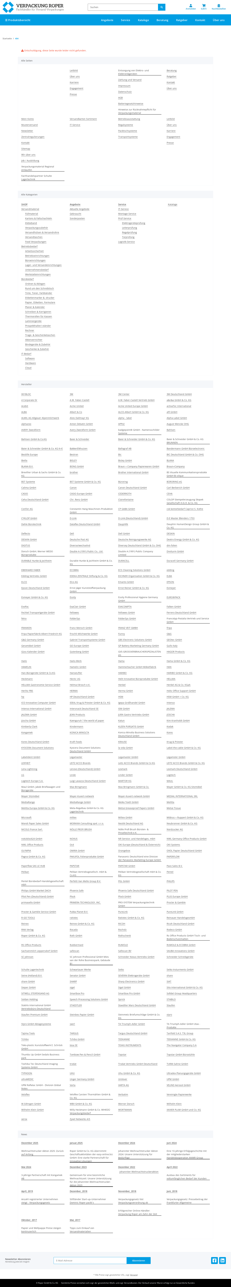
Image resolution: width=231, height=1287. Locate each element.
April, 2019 (27, 1191)
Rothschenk (124, 935)
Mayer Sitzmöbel (30, 796)
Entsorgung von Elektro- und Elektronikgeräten (133, 72)
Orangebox (124, 850)
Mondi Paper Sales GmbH (35, 823)
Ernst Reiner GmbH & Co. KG (133, 587)
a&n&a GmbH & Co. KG (179, 400)
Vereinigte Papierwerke (179, 1094)
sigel (72, 987)
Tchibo (25, 1039)
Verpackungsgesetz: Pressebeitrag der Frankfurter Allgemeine (187, 1201)
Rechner (29, 330)
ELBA (169, 576)
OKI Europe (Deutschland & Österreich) (139, 844)
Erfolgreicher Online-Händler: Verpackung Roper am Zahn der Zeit (137, 1212)
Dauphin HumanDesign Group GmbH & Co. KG (188, 526)
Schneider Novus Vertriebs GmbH (136, 956)
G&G (169, 633)
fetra (23, 618)
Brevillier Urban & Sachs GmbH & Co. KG (41, 474)
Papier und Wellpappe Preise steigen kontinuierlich (41, 1229)
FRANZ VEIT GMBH (128, 627)
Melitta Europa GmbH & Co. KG (38, 808)
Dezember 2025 (29, 1142)
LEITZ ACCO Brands (80, 763)
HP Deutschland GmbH (82, 696)
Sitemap (25, 148)
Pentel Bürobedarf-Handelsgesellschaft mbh (42, 883)
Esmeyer (171, 587)
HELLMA (171, 678)
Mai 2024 (26, 1167)
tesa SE (73, 1045)
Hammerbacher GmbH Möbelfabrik (137, 666)
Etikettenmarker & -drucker (39, 297)
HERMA (74, 690)
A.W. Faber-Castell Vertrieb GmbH (136, 400)
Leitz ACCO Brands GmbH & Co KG (136, 763)
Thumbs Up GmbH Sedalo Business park (40, 1056)
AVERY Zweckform (30, 429)
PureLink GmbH (175, 911)
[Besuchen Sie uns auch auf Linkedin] (222, 1260)
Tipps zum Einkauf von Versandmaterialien (82, 1229)
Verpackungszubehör (36, 227)
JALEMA (171, 708)
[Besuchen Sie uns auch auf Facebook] (214, 1260)
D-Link (73, 518)
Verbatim (123, 1094)
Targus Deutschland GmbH (132, 1033)
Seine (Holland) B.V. (31, 975)
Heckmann (27, 678)
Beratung (172, 70)
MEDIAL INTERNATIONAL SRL (182, 796)
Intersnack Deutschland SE (84, 708)
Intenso (171, 702)
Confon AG (27, 508)
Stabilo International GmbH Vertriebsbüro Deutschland (36, 1007)
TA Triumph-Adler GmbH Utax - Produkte (183, 1025)
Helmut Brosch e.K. (80, 684)
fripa (169, 627)
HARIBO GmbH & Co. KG (179, 672)
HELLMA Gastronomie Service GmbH (40, 684)
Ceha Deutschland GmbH (34, 499)
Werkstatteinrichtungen (38, 274)
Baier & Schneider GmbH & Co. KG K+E (42, 448)
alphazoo (26, 423)
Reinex (25, 923)
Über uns (219, 20)
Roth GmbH (76, 935)
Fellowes (74, 612)
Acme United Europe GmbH (133, 406)
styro (169, 1014)
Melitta (170, 802)
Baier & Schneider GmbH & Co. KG (136, 439)
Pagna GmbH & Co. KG (33, 856)
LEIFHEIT (25, 763)
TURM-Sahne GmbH (177, 1063)
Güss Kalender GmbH (32, 651)
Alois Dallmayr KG (79, 417)
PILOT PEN (172, 890)
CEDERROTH (124, 493)
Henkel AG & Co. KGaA (178, 684)
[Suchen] (123, 7)
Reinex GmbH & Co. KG (82, 923)
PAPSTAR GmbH (126, 865)
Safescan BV (124, 950)
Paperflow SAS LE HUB (33, 865)
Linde (73, 774)
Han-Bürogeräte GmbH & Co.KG (38, 672)
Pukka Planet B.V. (79, 911)
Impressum (124, 85)
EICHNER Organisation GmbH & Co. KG (139, 576)
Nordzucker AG (175, 829)
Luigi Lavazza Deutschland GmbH (88, 780)
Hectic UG (75, 678)
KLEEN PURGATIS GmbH (131, 726)
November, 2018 (127, 1191)
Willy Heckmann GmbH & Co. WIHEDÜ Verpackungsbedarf (90, 1111)
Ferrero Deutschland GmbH (181, 612)
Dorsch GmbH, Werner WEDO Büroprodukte (37, 553)
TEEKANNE (124, 1039)
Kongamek (27, 732)
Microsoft (26, 817)
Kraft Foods (76, 741)
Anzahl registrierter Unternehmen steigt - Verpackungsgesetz (39, 1201)
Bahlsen (171, 429)
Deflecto (25, 533)
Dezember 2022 (126, 1167)
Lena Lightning (29, 768)
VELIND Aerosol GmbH (178, 1085)
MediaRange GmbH (80, 802)
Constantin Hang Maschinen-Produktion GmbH (91, 510)
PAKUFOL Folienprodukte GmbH (87, 856)
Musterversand (29, 124)
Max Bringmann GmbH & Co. (133, 786)
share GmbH (28, 981)
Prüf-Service (124, 218)
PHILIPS (171, 881)
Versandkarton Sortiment (83, 118)
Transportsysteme (128, 136)
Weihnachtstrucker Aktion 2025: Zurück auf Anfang (42, 1152)
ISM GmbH (124, 708)
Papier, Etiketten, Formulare (40, 302)
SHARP (73, 981)
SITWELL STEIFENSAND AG (35, 993)
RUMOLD (123, 944)
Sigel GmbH (124, 987)
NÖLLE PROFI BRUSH (81, 829)
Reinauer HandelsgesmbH (181, 917)
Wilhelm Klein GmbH (32, 1109)
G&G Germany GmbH (32, 639)
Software (30, 358)
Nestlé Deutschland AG (130, 823)
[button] (190, 7)
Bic (119, 454)
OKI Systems (173, 844)
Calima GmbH (28, 487)
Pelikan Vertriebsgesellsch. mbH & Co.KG (88, 873)
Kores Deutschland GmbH (35, 741)
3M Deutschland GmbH (179, 394)
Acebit (24, 406)
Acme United (77, 406)
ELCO (24, 581)
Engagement (76, 88)
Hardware (30, 363)
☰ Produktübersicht (17, 20)
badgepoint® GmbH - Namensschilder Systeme (139, 431)
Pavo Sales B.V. (175, 865)
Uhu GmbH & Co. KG (129, 1073)
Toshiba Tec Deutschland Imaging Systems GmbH (39, 1065)
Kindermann (76, 726)
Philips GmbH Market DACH (36, 890)
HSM (120, 696)
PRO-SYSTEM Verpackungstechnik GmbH (136, 904)
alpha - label (125, 417)
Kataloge (172, 204)
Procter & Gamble (176, 902)
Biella (24, 460)
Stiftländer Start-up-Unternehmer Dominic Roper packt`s (88, 1201)
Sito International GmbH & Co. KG (185, 987)
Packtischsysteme (127, 130)
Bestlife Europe (29, 454)
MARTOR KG (124, 780)
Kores (170, 732)
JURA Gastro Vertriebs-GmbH (133, 714)
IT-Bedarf (26, 353)
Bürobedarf (27, 279)
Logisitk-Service (126, 241)
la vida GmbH (125, 747)
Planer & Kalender (35, 307)
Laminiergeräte (33, 321)
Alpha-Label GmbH (177, 417)
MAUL (170, 780)
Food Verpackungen (35, 241)
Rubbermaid (76, 944)
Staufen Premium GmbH (34, 1014)
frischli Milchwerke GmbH (84, 633)
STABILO (171, 999)
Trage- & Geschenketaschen (40, 335)
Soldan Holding (29, 999)
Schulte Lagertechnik (32, 969)
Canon (73, 487)
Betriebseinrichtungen (37, 255)
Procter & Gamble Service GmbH (38, 911)
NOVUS (73, 838)
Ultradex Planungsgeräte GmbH (184, 1073)
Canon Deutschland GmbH (132, 487)
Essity (73, 597)
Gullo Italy (172, 645)
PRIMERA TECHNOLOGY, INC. (85, 902)
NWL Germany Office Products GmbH (186, 838)
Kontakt (200, 20)
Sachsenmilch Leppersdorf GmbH (39, 950)
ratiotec (74, 917)
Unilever (122, 1079)
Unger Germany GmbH (82, 1079)
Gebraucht (75, 213)
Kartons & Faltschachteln (38, 218)
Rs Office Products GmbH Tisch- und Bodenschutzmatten (186, 937)
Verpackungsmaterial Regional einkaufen (37, 168)
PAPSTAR (74, 865)
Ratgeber (171, 76)
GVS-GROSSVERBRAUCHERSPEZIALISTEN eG (139, 653)
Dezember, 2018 (78, 1191)
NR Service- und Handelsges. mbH (136, 838)
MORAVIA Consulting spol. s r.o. (87, 823)
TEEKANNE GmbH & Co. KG (181, 1039)
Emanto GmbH (126, 581)
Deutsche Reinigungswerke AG (134, 539)
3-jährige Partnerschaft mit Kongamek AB (41, 1177)
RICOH (121, 923)
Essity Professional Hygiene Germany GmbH (138, 599)
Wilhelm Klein (174, 1103)
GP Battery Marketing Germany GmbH (138, 645)
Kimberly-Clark (29, 726)
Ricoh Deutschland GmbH (180, 923)
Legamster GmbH (176, 757)
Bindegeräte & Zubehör (37, 344)
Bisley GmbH (125, 460)
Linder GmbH (125, 774)
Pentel (170, 871)
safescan (74, 950)
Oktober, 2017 (29, 1219)
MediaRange (28, 802)
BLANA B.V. (27, 466)
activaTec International (179, 406)
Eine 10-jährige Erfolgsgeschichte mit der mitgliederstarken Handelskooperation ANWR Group (187, 1154)
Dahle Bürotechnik (31, 524)
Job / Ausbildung (30, 160)
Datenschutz (125, 91)
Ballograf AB (124, 448)
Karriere (74, 82)
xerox (24, 1119)
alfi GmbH (172, 411)
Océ (72, 844)
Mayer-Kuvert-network (82, 796)
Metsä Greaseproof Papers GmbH (136, 808)
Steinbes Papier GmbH (82, 1014)
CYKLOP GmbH (29, 518)
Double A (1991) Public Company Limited (135, 553)
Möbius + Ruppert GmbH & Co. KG (185, 817)
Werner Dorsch (126, 1103)
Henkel (122, 684)
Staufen (171, 1005)
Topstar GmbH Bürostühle (181, 1054)
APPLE (121, 423)
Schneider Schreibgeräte (180, 956)
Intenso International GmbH (36, 708)
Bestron (74, 454)
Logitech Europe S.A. (32, 780)
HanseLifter (76, 672)
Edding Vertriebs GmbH (34, 576)
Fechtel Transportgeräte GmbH (38, 612)
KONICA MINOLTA (79, 732)
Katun (121, 720)
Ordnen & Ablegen (35, 283)
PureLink (123, 911)
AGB (120, 97)
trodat (73, 1063)
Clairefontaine (125, 499)
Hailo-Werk (75, 660)
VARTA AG (123, 1085)
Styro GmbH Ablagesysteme (36, 1023)
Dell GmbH (124, 533)
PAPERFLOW (173, 856)
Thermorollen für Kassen (38, 316)
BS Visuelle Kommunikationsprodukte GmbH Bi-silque (187, 474)
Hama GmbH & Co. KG (178, 660)
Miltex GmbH (125, 817)
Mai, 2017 (75, 1219)
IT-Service (75, 124)
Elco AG (74, 581)
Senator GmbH (78, 975)
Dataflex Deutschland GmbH (85, 524)
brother (74, 472)
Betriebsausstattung (129, 118)
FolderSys (75, 618)
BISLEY (73, 460)
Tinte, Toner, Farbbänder (38, 293)
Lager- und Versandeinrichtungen (43, 265)
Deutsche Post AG (79, 539)
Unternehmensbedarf (37, 269)
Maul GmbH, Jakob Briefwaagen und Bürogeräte (40, 788)
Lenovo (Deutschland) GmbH (85, 768)
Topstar (122, 1054)
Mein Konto (27, 118)
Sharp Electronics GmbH (131, 981)
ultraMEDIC (27, 1079)
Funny (121, 633)
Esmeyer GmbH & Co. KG (34, 597)
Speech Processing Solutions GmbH (89, 999)
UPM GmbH (173, 1079)
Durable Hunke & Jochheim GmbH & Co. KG (91, 562)
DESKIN (171, 533)
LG (22, 774)
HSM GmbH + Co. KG (178, 696)
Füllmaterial (31, 213)
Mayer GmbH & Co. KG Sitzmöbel (184, 786)
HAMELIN (26, 666)
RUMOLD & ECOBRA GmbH (181, 944)
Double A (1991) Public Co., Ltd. (86, 551)
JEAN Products (77, 714)
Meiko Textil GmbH (128, 802)
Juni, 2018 (172, 1191)
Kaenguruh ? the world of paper (87, 720)
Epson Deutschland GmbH (35, 587)
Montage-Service (127, 213)
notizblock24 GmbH (31, 838)
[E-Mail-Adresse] (90, 1260)
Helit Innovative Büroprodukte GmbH (138, 678)
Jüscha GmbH (28, 720)
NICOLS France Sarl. (32, 829)
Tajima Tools (28, 1033)
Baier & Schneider (79, 439)
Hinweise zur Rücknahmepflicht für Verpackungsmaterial (137, 111)
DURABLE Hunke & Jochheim (36, 560)
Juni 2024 (172, 1142)
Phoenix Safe (77, 890)
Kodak (170, 726)
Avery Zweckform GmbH (82, 429)
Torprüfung (128, 237)
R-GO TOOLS (28, 917)
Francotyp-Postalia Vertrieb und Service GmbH (188, 620)
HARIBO (122, 672)
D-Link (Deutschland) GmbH (133, 518)
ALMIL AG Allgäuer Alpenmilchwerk (40, 417)
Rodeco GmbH (174, 929)
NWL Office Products (32, 844)
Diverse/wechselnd (80, 545)
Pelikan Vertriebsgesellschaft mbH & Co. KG (139, 873)
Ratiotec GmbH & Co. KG (131, 917)
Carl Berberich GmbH (178, 487)
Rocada (74, 929)
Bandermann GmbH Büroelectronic (186, 448)
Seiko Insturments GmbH (180, 969)
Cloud (28, 367)
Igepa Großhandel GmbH (131, 702)
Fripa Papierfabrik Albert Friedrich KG (41, 633)
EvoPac (25, 606)
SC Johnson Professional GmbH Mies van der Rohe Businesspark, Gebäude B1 (90, 960)
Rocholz (122, 929)
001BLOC (26, 394)
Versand (133, 1274)
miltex (73, 817)
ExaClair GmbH (78, 606)
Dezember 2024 (126, 1142)
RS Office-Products (31, 944)
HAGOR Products (176, 651)
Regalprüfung (129, 232)
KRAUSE (122, 741)
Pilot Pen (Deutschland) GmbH (37, 896)
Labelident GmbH (30, 757)
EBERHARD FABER (30, 570)
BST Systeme (28, 481)
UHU (72, 1073)
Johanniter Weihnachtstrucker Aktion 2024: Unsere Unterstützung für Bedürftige (138, 1154)
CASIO (24, 493)
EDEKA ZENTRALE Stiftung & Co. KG (88, 576)
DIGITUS (25, 545)
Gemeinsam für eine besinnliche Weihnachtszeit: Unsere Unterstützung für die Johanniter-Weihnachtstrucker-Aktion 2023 (90, 1180)
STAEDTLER (76, 1005)
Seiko (121, 969)
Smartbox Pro (77, 993)
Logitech (171, 774)
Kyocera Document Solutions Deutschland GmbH (85, 749)
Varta (72, 1085)
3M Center (123, 394)
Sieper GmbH (28, 987)
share (170, 975)
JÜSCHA (171, 714)
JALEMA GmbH (29, 714)
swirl (72, 1023)
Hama (121, 660)
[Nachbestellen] (218, 7)
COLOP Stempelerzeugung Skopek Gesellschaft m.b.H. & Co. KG (185, 501)
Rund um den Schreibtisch (39, 288)
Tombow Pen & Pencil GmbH (85, 1054)
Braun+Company (176, 466)
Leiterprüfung (129, 227)
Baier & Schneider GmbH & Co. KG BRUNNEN (185, 441)
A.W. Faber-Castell (79, 400)
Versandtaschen (34, 237)
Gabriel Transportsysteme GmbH (87, 639)
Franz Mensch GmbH (81, 627)
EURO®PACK (173, 597)
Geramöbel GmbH (31, 645)
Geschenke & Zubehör (37, 349)
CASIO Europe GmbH (81, 493)
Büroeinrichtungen (35, 260)
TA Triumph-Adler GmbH (131, 1023)
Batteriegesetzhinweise (130, 103)
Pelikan (25, 871)
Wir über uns (28, 154)
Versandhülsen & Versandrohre (42, 232)
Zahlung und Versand (129, 79)
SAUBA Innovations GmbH (180, 950)
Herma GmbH (125, 690)
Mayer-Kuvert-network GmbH (134, 796)
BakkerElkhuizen (78, 448)
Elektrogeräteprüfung (133, 223)
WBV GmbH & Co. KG (81, 1103)
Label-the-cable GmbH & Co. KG (184, 747)
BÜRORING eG (174, 481)
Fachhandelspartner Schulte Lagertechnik (36, 177)
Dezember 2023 (78, 1167)
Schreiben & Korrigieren (38, 311)
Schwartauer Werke (80, 969)
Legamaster (76, 757)
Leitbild (74, 70)
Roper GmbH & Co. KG (33, 935)
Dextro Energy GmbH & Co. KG (183, 539)
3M (71, 394)
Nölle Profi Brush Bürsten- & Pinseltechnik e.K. (133, 831)
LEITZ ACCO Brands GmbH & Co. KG (186, 763)
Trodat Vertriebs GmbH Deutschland (137, 1063)
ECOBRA (74, 570)
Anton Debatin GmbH (81, 423)
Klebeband (31, 223)
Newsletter (27, 130)
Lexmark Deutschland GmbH (182, 768)
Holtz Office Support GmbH (181, 690)
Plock (72, 896)
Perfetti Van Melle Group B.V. (85, 881)
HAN (169, 666)
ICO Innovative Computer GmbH (38, 702)
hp (22, 696)
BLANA (170, 460)
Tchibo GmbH (77, 1039)
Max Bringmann (78, 786)
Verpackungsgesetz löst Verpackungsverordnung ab (133, 1201)
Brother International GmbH (133, 472)
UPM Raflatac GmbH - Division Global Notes (41, 1087)
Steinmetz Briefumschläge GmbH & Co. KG (139, 1016)
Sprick (121, 999)
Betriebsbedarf (29, 246)
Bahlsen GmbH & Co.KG (34, 439)
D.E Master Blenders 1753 (180, 518)
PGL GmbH (124, 881)
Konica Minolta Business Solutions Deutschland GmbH (136, 734)
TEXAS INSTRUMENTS (129, 1045)
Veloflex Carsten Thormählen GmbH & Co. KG (90, 1096)
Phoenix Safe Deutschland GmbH (136, 890)
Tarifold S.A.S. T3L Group (180, 1033)
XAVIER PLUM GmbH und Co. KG (184, 1109)
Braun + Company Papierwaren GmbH (138, 466)
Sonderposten (77, 218)
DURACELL (123, 560)
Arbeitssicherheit (34, 251)
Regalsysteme (125, 124)
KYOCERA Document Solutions (37, 747)
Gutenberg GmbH (79, 651)
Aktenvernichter (33, 339)
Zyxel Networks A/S (80, 1119)
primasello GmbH (30, 902)
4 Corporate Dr (29, 400)
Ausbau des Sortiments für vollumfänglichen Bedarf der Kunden (187, 1177)
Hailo (24, 660)
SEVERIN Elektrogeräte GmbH (134, 975)
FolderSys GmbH (127, 618)
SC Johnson (27, 956)
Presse (73, 94)
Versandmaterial (30, 209)
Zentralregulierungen (32, 136)
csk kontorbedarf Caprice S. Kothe (185, 508)
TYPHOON (26, 1073)
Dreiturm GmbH (175, 551)
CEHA (169, 493)
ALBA (24, 411)
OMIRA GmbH (77, 850)
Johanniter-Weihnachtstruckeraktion (139, 1171)
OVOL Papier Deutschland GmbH (184, 850)
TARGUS (74, 1033)
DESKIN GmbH (29, 539)
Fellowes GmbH (126, 612)
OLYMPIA (26, 850)
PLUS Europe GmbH (177, 896)
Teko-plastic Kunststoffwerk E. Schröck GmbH (41, 1047)
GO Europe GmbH (79, 645)
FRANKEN (26, 627)
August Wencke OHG (178, 423)
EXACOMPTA (125, 606)
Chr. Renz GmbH (79, 499)
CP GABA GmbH (126, 508)
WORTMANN (125, 1109)
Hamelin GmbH (78, 666)
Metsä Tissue (174, 808)
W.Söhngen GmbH (31, 1103)
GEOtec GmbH (174, 639)
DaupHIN (123, 524)
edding (170, 570)
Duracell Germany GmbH (180, 560)
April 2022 (172, 1167)
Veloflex (25, 1094)
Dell (72, 533)
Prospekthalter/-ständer (38, 325)
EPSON (170, 581)
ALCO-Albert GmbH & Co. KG (133, 411)
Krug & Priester (175, 741)
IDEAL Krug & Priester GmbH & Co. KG (90, 702)
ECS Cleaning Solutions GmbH (134, 570)
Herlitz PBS (27, 690)
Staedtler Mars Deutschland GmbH (137, 1005)
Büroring (123, 481)
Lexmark (122, 768)
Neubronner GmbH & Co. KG (182, 823)
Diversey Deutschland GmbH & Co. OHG (139, 545)
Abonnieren (138, 1260)
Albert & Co (76, 411)
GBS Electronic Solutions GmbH (135, 639)
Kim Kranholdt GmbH (178, 720)
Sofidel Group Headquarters (182, 993)
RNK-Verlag (27, 929)
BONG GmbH (77, 466)
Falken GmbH (174, 606)
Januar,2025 (76, 1142)
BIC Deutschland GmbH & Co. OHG (185, 454)
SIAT (169, 981)
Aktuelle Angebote (79, 209)
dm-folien (172, 545)
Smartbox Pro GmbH (129, 993)
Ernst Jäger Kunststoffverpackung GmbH (88, 589)
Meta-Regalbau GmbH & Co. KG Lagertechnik (86, 810)
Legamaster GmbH (128, 757)
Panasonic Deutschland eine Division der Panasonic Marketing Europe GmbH (139, 858)
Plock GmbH (124, 896)
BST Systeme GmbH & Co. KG (85, 481)
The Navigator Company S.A (182, 1045)
